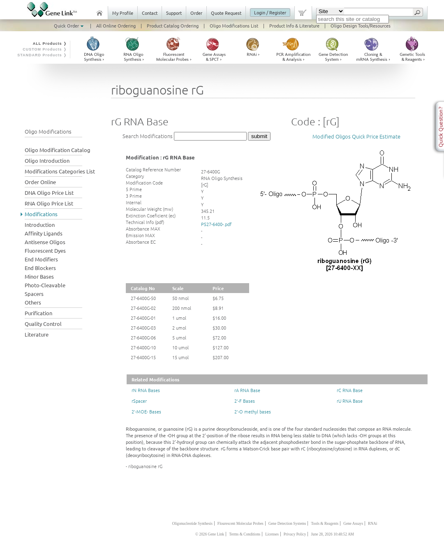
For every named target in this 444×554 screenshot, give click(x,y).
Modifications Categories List (60, 171)
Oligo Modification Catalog (57, 149)
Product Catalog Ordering (173, 25)
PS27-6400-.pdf (216, 224)
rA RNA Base (247, 390)
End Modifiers (41, 259)
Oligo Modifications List (234, 25)
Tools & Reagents (324, 524)
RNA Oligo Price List (49, 203)
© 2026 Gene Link (209, 534)
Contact (149, 12)
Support (174, 12)
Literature (37, 334)
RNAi (372, 524)
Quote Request (226, 12)
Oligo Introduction (47, 160)
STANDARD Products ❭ (42, 55)
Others (33, 302)
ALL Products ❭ (50, 44)
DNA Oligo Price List (49, 192)
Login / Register (270, 12)
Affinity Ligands (43, 233)
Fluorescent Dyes (45, 250)
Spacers (34, 293)
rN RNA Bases (146, 390)
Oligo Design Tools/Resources (361, 25)
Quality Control (43, 323)
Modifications (41, 213)
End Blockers (40, 267)
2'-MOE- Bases (146, 411)
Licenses (272, 534)
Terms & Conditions (244, 534)
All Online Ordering (116, 25)
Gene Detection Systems (287, 524)
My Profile (122, 12)
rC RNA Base (350, 390)
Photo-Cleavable (45, 285)
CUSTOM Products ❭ (45, 49)
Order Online (40, 181)
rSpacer (139, 400)
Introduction (40, 224)
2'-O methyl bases (252, 411)
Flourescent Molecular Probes (240, 524)
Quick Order (69, 25)
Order (196, 12)
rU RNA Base (350, 400)
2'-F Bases (244, 400)
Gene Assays (353, 524)
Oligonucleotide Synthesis (192, 524)
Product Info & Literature (294, 25)
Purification (38, 312)
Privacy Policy (295, 534)
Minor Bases (39, 276)
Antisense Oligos (45, 241)
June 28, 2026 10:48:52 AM (332, 534)
